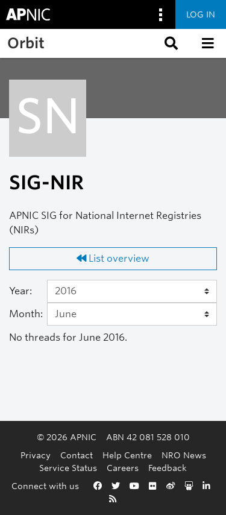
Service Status (68, 468)
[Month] (132, 314)
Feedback (167, 468)
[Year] (132, 291)
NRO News (184, 455)
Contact (76, 455)
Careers (123, 468)
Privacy (35, 455)
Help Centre (127, 455)
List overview (113, 258)
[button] (170, 43)
